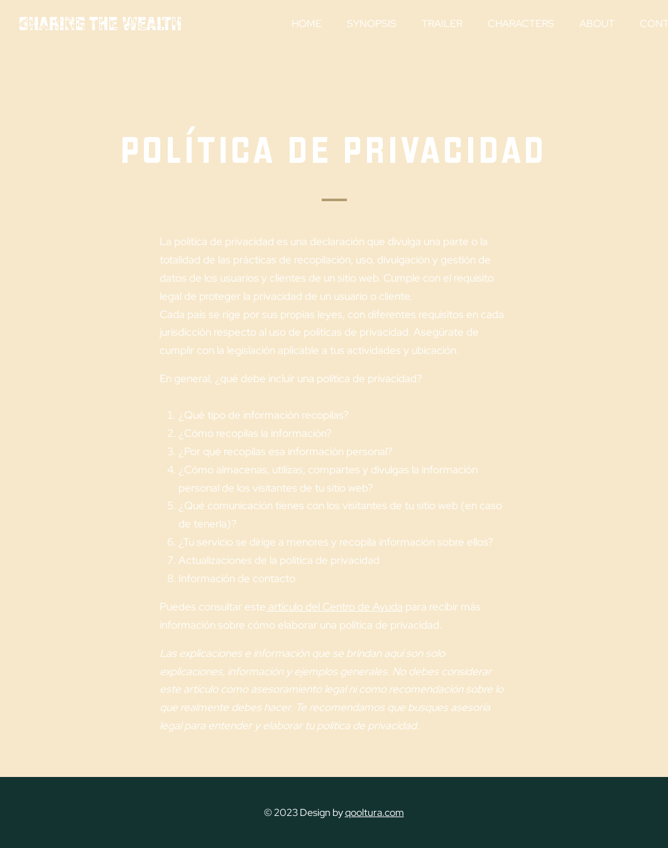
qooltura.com (374, 812)
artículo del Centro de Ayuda (335, 607)
